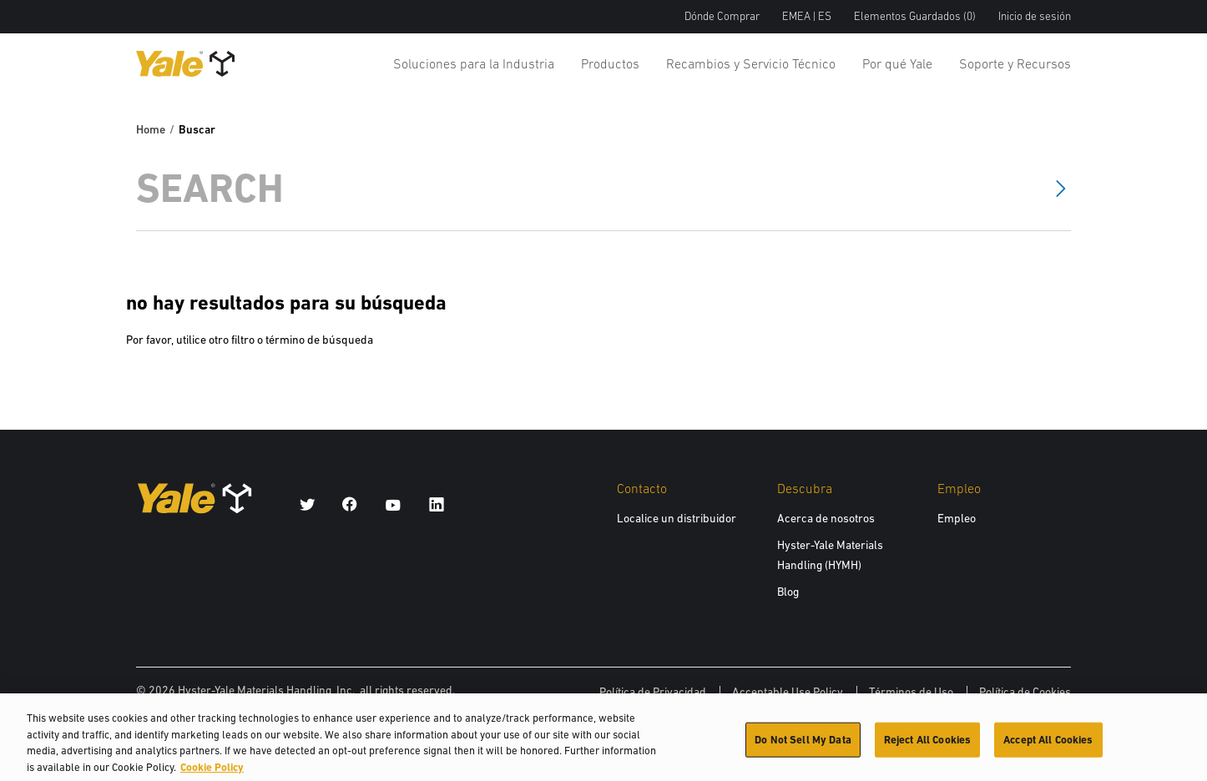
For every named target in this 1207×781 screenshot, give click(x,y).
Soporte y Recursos (1015, 63)
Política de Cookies (1025, 692)
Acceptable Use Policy (787, 692)
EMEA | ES (806, 16)
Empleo (956, 518)
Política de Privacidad (652, 692)
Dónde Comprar (722, 16)
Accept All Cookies (1048, 745)
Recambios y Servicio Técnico (751, 63)
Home (150, 129)
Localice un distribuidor (676, 518)
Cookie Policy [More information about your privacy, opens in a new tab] (212, 773)
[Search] (580, 188)
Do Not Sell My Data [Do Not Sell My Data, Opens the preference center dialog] (803, 745)
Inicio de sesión (1034, 16)
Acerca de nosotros (826, 518)
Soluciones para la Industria (473, 63)
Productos (610, 63)
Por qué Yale (897, 63)
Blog (788, 591)
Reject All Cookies (927, 745)
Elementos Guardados (915, 16)
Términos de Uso (911, 692)
